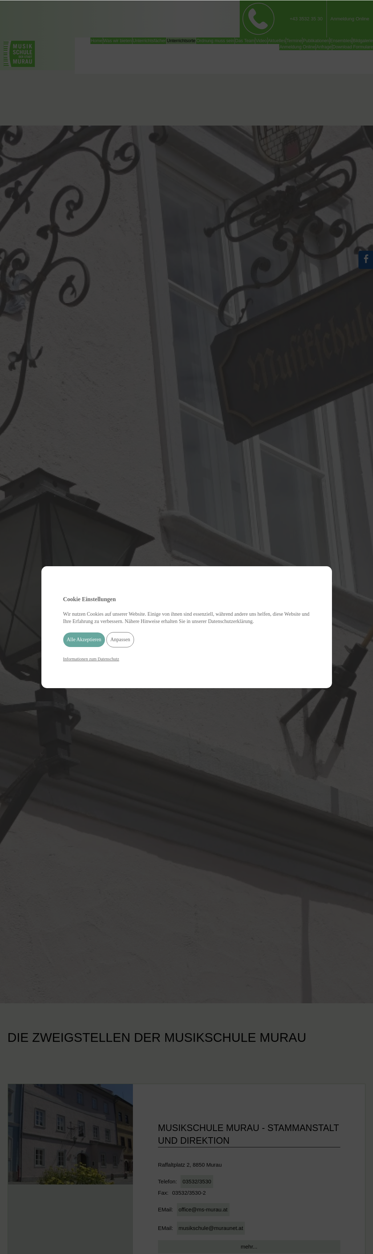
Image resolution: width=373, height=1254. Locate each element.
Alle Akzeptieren (84, 639)
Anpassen (120, 639)
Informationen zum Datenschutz (91, 659)
